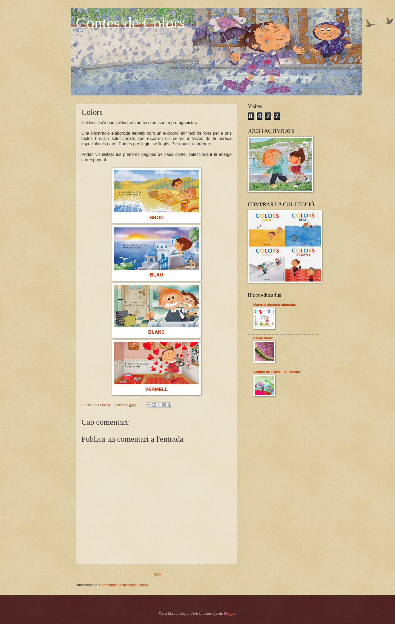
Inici (156, 574)
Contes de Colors (130, 23)
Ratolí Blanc (263, 338)
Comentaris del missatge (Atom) (123, 585)
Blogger (229, 614)
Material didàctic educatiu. (274, 305)
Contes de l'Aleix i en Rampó (276, 372)
